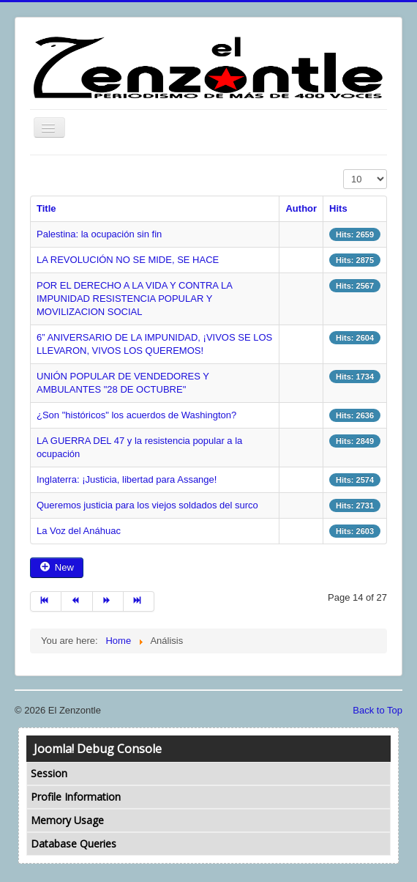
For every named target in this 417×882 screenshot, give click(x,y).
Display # (343, 169)
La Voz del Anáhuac (79, 530)
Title (46, 208)
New (57, 567)
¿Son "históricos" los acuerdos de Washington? (136, 415)
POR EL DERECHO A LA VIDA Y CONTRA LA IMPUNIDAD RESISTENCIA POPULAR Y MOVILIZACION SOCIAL (134, 298)
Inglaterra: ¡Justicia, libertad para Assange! (127, 479)
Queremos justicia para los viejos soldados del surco (147, 505)
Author (301, 208)
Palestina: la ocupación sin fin (99, 234)
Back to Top (377, 710)
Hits (338, 208)
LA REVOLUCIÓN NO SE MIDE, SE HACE (128, 259)
